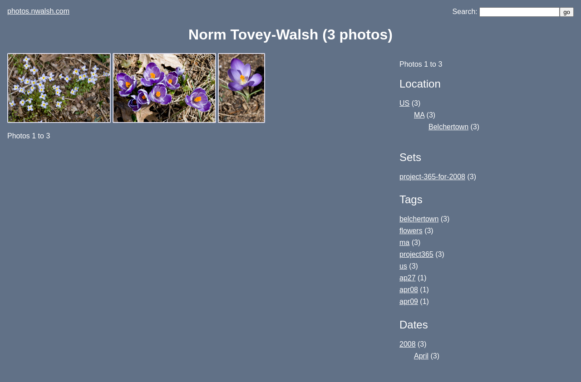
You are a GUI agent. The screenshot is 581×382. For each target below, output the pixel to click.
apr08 (408, 290)
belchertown (418, 219)
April (421, 356)
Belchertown (448, 127)
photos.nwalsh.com (38, 11)
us (403, 266)
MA (419, 115)
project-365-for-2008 (432, 177)
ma (404, 242)
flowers (411, 231)
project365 (416, 254)
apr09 (408, 301)
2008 (407, 344)
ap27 (407, 278)
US (404, 103)
